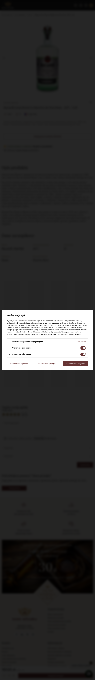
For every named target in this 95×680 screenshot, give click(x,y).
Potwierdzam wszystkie (75, 363)
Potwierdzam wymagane (47, 363)
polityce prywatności (73, 325)
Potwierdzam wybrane (19, 363)
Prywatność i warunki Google (71, 327)
